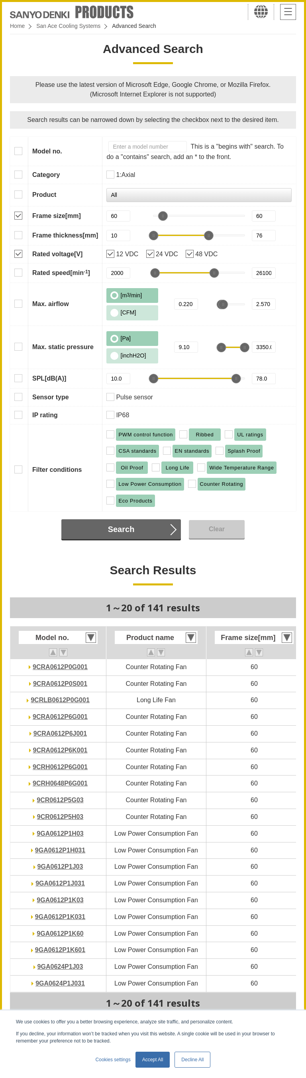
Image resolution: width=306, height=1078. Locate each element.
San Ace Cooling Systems (68, 26)
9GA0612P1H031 (60, 850)
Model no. (47, 151)
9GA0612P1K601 (60, 949)
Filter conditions (57, 469)
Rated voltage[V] (57, 254)
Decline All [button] (192, 1059)
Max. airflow (50, 303)
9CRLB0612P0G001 (60, 700)
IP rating (45, 415)
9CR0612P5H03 (60, 816)
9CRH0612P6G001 (60, 767)
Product (44, 194)
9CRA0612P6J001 (60, 733)
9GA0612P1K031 (60, 916)
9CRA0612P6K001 (60, 750)
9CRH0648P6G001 (60, 783)
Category (46, 174)
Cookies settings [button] (113, 1059)
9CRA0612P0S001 (60, 683)
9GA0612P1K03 (60, 900)
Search (121, 529)
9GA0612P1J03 (60, 866)
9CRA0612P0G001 (60, 667)
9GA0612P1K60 (60, 933)
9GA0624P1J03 (60, 966)
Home (17, 26)
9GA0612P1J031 (60, 883)
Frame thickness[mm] (65, 235)
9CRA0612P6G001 (60, 716)
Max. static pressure (63, 347)
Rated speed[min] (61, 272)
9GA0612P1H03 (60, 833)
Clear (217, 529)
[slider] (163, 216)
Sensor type (50, 397)
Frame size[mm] (56, 215)
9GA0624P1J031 (60, 983)
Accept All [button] (152, 1059)
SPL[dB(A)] (49, 378)
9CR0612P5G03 (60, 800)
